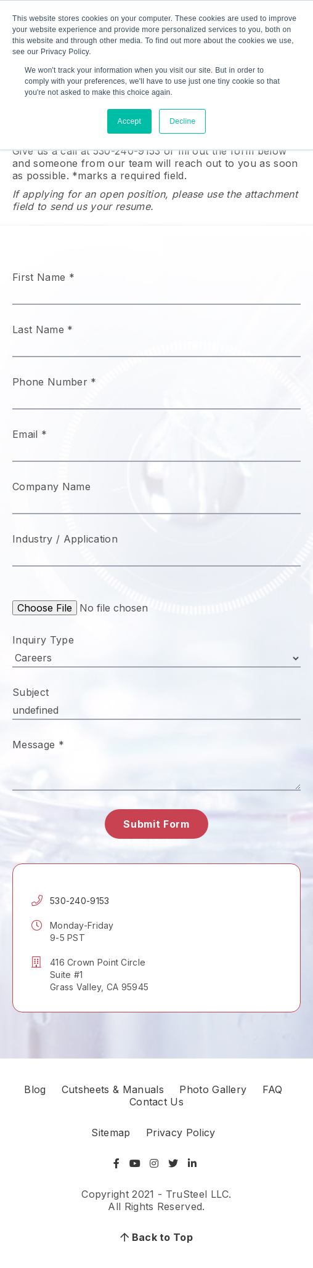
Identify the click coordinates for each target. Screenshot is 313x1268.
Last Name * (42, 329)
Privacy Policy (180, 1132)
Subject (30, 692)
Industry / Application (65, 539)
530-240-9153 (79, 900)
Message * (38, 744)
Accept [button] (130, 121)
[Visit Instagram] (154, 1163)
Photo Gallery (212, 1089)
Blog (35, 1089)
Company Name (51, 486)
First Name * (43, 277)
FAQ (272, 1089)
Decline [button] (182, 121)
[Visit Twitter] (173, 1163)
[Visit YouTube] (135, 1163)
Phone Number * (54, 382)
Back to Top (156, 1237)
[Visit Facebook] (118, 1163)
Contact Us (156, 1102)
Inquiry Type (43, 640)
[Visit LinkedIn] (192, 1163)
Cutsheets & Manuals (113, 1089)
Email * (29, 434)
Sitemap (110, 1132)
